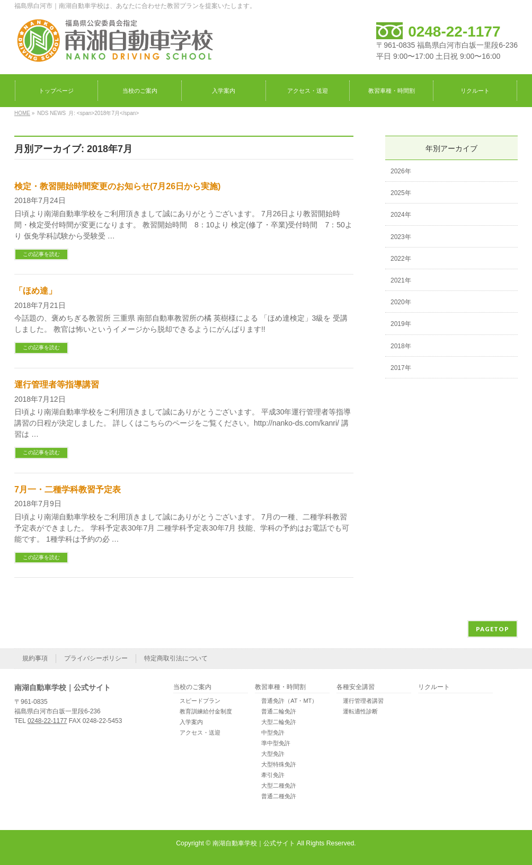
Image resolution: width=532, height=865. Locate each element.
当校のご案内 (192, 687)
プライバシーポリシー (96, 658)
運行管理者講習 (363, 701)
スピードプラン (200, 701)
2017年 (401, 368)
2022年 (401, 258)
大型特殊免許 (278, 764)
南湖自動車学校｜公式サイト (253, 843)
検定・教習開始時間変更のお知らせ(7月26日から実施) (117, 186)
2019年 (401, 324)
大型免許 (273, 754)
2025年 (401, 193)
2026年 (401, 171)
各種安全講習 (355, 687)
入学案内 (191, 722)
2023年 (401, 237)
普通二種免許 (278, 796)
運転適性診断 (360, 711)
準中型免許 (275, 743)
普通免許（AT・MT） (289, 701)
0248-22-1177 (454, 31)
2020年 (401, 302)
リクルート (434, 687)
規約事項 (35, 658)
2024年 (401, 214)
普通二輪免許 (278, 711)
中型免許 (273, 732)
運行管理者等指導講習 (56, 384)
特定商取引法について (176, 658)
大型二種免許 (278, 785)
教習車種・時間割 (280, 687)
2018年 (401, 346)
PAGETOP (492, 628)
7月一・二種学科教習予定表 (67, 489)
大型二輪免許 (278, 722)
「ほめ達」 (35, 290)
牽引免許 (273, 775)
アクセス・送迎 (200, 732)
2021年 (401, 280)
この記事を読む (41, 254)
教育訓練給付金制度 (206, 711)
